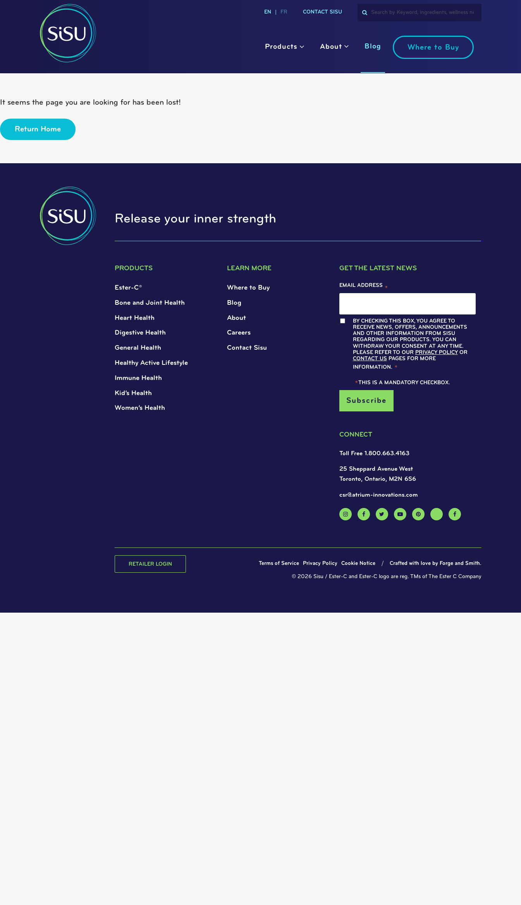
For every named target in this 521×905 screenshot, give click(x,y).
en (267, 12)
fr (283, 12)
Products (281, 47)
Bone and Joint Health (150, 303)
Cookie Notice (358, 563)
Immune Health (138, 378)
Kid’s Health (133, 393)
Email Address (363, 287)
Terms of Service (279, 563)
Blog (373, 46)
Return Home (38, 129)
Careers (239, 333)
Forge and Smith (460, 563)
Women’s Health (140, 408)
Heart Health (135, 318)
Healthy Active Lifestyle (151, 363)
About (331, 47)
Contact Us (370, 359)
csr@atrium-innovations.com (378, 495)
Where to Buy (433, 48)
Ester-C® (128, 288)
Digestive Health (140, 333)
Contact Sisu (322, 12)
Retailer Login (150, 564)
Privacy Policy (436, 353)
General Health (138, 348)
